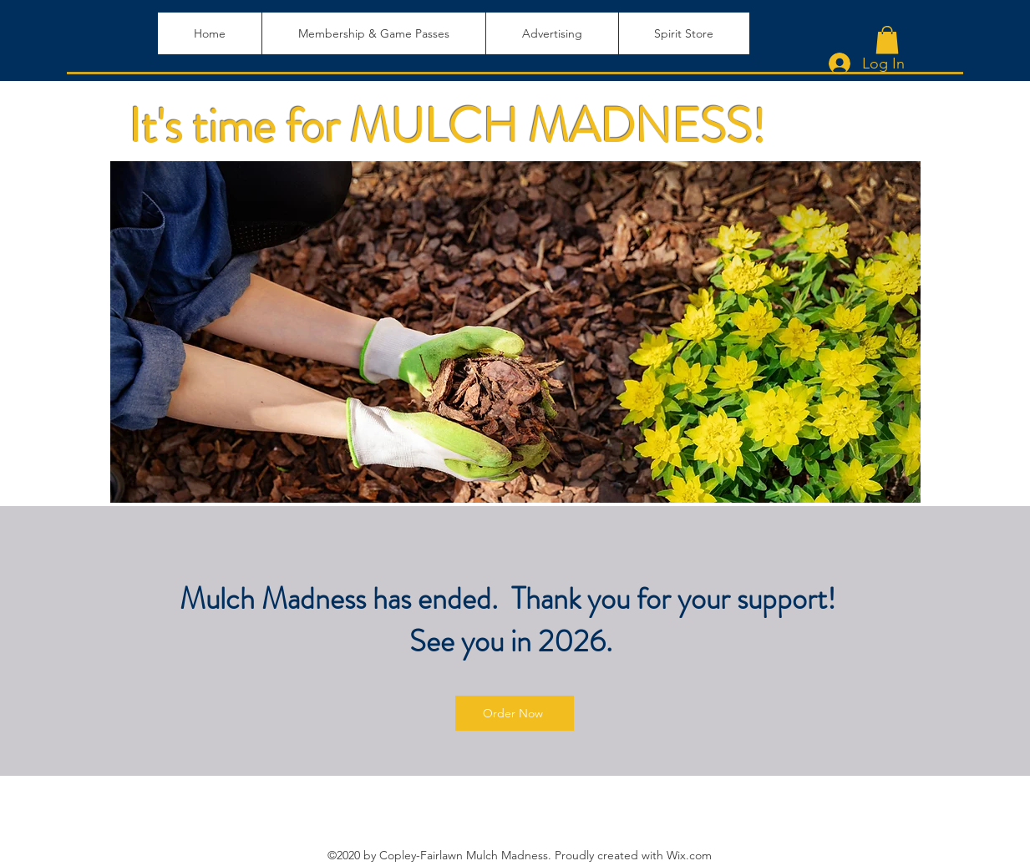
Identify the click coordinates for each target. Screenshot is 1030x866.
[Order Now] (514, 713)
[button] (887, 39)
